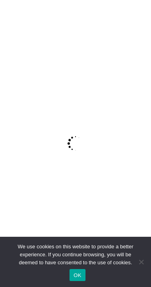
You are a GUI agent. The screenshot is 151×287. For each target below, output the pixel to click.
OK (77, 275)
